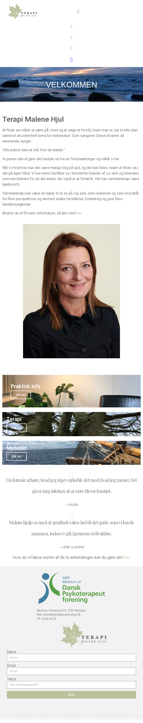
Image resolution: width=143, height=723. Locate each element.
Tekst (11, 679)
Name (11, 652)
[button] (78, 11)
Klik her (21, 395)
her (79, 213)
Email (11, 665)
